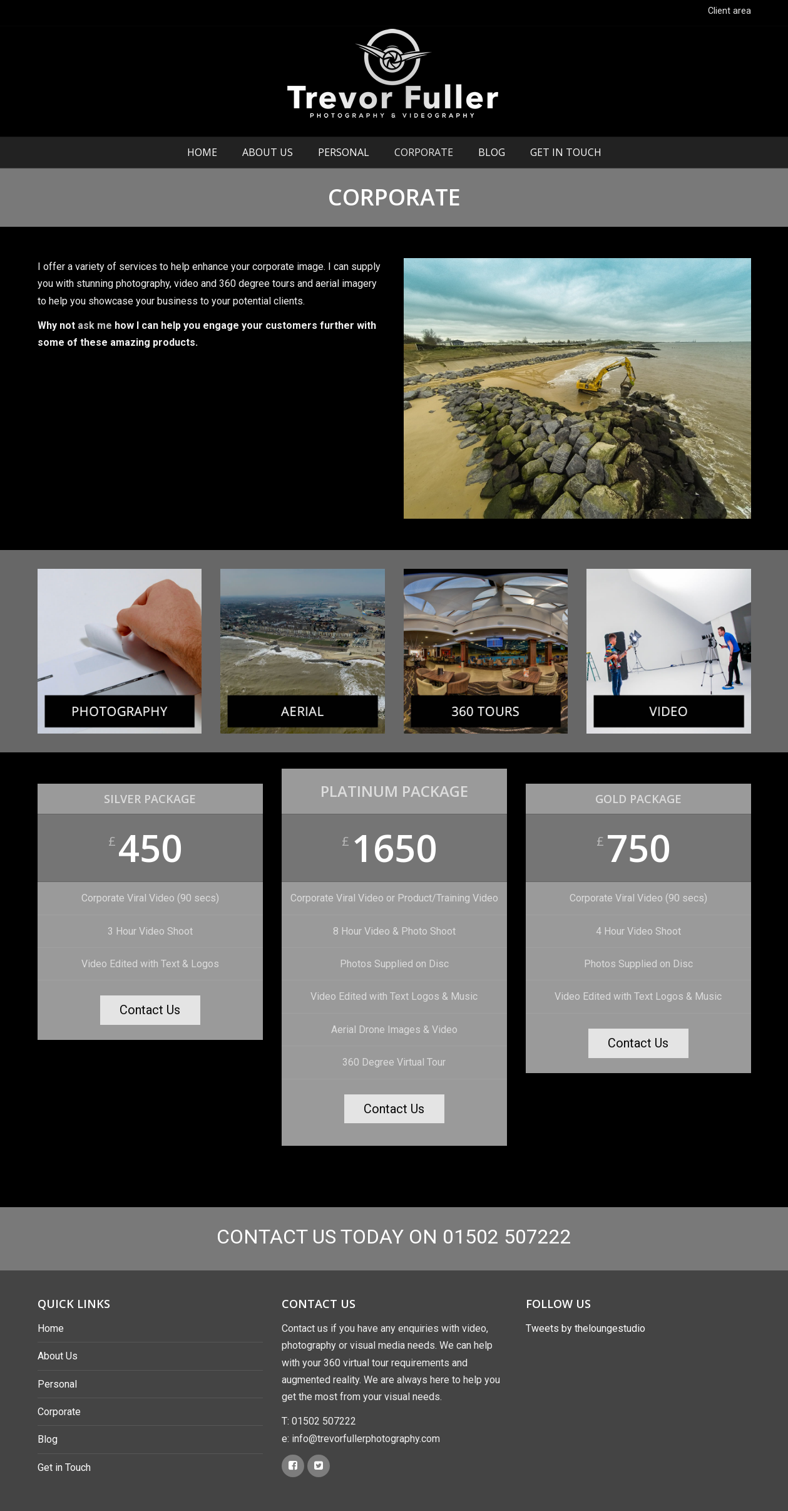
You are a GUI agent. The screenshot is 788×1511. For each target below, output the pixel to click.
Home (202, 152)
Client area (729, 11)
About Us (267, 152)
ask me (95, 325)
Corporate (423, 152)
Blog (491, 152)
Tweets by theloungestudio (585, 1328)
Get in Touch (565, 152)
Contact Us (150, 1009)
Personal (343, 152)
